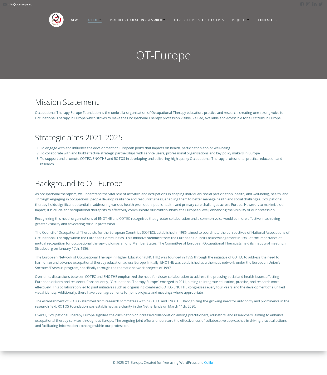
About (95, 20)
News (75, 20)
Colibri (209, 362)
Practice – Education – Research (138, 20)
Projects (241, 20)
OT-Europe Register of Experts (199, 20)
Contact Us (267, 20)
